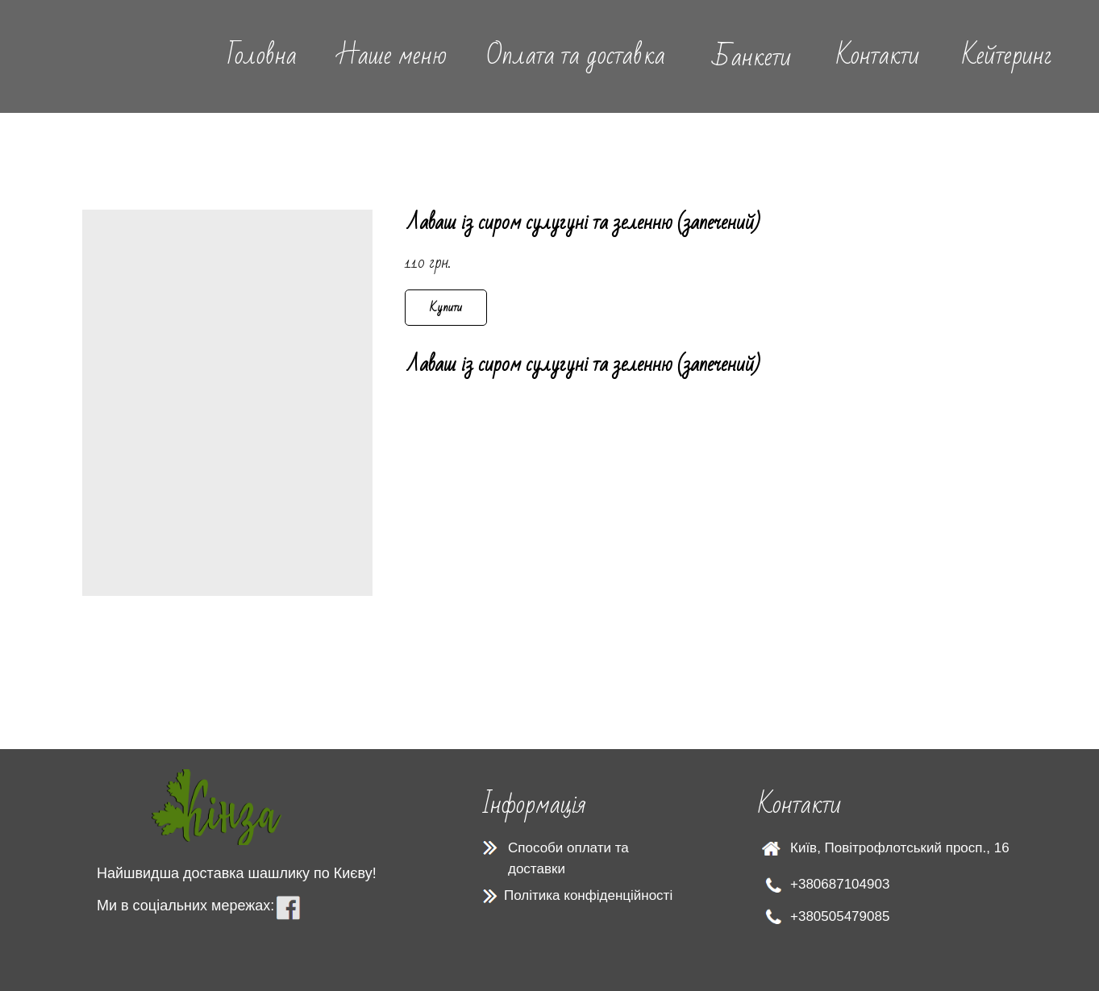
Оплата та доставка (575, 55)
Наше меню (392, 55)
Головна (262, 55)
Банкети (752, 57)
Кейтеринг (1007, 55)
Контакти (877, 55)
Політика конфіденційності (588, 895)
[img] (102, 56)
